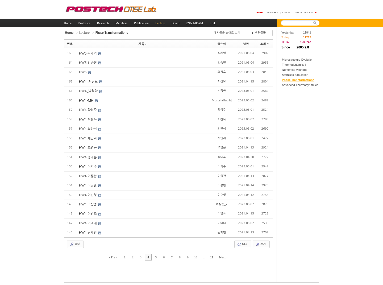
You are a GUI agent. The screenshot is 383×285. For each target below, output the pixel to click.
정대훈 (222, 155)
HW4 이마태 (88, 220)
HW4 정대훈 (88, 155)
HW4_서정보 (88, 81)
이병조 (222, 211)
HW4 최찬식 (88, 127)
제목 (143, 43)
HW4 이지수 (88, 165)
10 (193, 254)
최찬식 (222, 127)
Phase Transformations (298, 79)
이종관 (222, 173)
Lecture (84, 32)
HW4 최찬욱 (88, 118)
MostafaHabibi (222, 99)
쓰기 (260, 241)
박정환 (222, 90)
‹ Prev (117, 254)
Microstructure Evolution (297, 59)
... (201, 254)
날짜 (246, 43)
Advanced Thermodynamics (300, 84)
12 (208, 254)
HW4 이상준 (88, 202)
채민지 (222, 136)
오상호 (222, 71)
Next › (219, 254)
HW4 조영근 (88, 146)
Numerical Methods (294, 69)
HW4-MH (86, 99)
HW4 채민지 (88, 137)
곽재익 (222, 52)
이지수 (222, 164)
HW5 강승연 (88, 62)
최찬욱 (222, 118)
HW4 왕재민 (88, 230)
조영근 (222, 145)
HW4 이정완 (88, 183)
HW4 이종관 (88, 174)
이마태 (222, 220)
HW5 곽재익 (88, 53)
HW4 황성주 (88, 109)
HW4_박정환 (88, 90)
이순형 (222, 192)
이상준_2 (222, 201)
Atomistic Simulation (295, 74)
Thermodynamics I (294, 64)
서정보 (222, 80)
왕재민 (222, 229)
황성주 (222, 108)
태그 (242, 241)
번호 (70, 43)
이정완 (222, 183)
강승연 (222, 62)
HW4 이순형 (88, 193)
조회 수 (264, 43)
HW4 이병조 (88, 211)
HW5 (83, 71)
